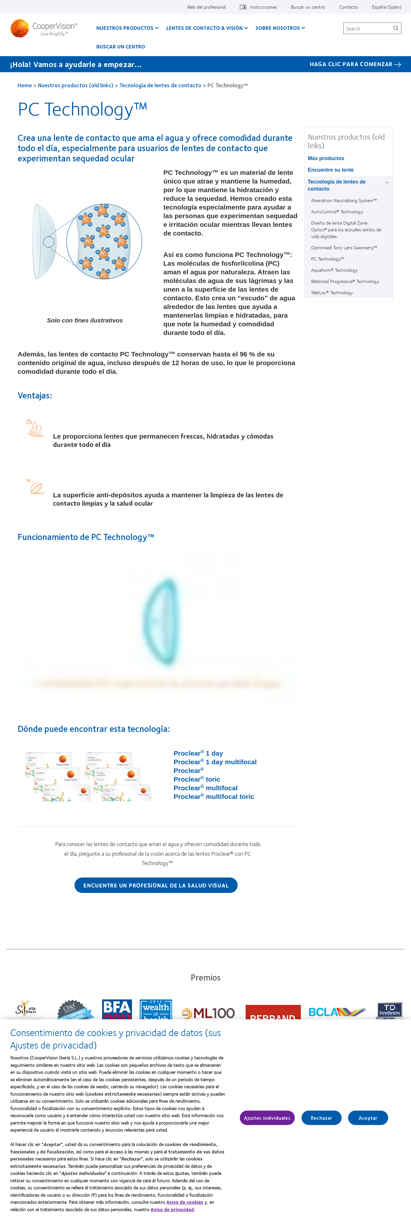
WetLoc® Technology (332, 292)
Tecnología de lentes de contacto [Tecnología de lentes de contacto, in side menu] (337, 185)
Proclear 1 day (198, 753)
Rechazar (321, 1118)
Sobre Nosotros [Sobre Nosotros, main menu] (278, 28)
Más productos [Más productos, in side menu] (326, 158)
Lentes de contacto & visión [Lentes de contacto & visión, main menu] (204, 28)
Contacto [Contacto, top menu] (348, 7)
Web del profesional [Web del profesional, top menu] (206, 7)
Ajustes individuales (267, 1118)
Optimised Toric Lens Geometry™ (344, 247)
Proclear (189, 770)
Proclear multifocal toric (214, 796)
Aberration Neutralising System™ (344, 200)
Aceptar (368, 1118)
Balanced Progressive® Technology (345, 281)
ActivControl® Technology (337, 211)
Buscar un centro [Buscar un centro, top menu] (308, 7)
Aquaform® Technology (334, 270)
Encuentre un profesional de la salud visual (156, 885)
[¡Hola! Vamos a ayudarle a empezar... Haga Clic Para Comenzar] (205, 64)
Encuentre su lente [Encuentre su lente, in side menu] (331, 170)
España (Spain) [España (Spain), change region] (386, 7)
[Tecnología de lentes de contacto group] (388, 182)
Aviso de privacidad (172, 1209)
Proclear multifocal (206, 788)
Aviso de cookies (184, 1202)
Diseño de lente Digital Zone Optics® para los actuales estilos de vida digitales (346, 229)
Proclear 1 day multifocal (215, 762)
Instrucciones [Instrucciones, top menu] (263, 7)
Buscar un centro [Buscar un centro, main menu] (120, 46)
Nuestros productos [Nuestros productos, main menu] (124, 28)
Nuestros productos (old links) (75, 85)
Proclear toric (197, 779)
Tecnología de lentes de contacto (160, 85)
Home (25, 85)
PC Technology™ (327, 258)
